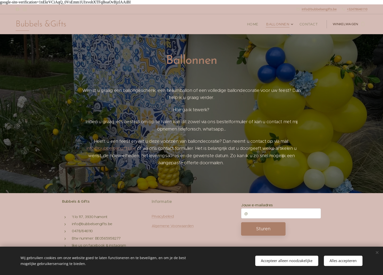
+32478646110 (357, 9)
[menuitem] (258, 24)
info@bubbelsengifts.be (319, 9)
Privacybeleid (163, 216)
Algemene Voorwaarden (173, 225)
